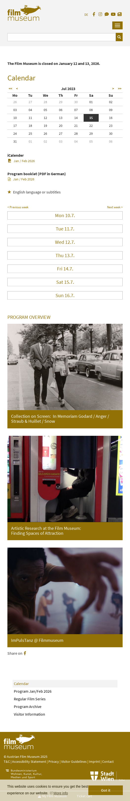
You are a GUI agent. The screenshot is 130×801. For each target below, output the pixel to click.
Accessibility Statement (29, 761)
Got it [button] (105, 790)
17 (15, 125)
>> (119, 88)
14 (76, 117)
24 (15, 133)
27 (30, 102)
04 (30, 110)
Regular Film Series (30, 698)
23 (110, 125)
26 (15, 102)
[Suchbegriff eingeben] (61, 37)
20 (60, 125)
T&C (7, 761)
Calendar (21, 683)
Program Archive (27, 706)
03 (15, 110)
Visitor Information (29, 714)
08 (91, 110)
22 (91, 125)
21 (76, 125)
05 (45, 110)
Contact (108, 761)
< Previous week (17, 207)
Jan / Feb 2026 (21, 161)
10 (15, 117)
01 (91, 102)
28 (45, 102)
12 (45, 117)
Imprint (94, 761)
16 (110, 117)
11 (30, 117)
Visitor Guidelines (74, 761)
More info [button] (61, 793)
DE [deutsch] (86, 15)
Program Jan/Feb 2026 (33, 691)
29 (60, 102)
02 (110, 102)
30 (76, 102)
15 (91, 117)
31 (15, 141)
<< (10, 88)
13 (60, 117)
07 (76, 110)
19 (45, 125)
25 (30, 133)
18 (30, 125)
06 (60, 110)
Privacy (53, 761)
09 (110, 110)
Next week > (115, 207)
